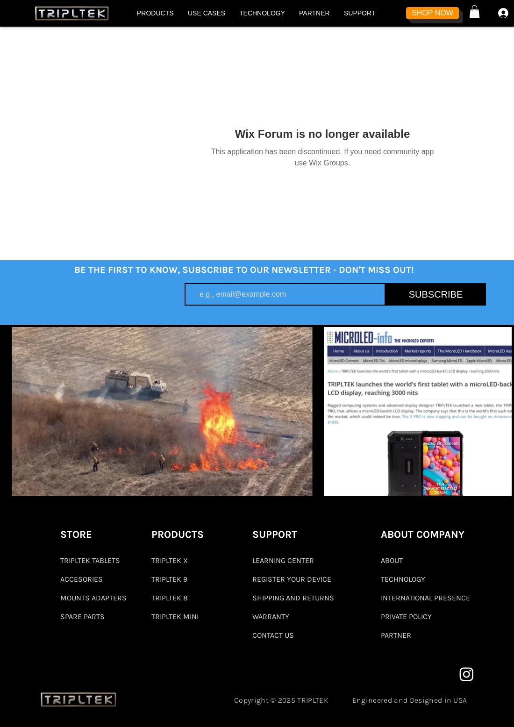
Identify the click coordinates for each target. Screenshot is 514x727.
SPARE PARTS (82, 616)
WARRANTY (270, 616)
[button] (155, 13)
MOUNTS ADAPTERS (93, 597)
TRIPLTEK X (169, 560)
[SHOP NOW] (432, 13)
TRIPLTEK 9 (169, 579)
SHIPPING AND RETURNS (293, 597)
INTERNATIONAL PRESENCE (425, 597)
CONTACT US (273, 635)
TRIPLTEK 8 (169, 597)
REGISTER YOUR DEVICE (291, 579)
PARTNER (396, 635)
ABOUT (392, 560)
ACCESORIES (81, 579)
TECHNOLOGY (403, 579)
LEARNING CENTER (283, 560)
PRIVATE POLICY (406, 616)
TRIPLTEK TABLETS (90, 560)
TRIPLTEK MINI (175, 616)
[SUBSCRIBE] (436, 294)
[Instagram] (466, 674)
